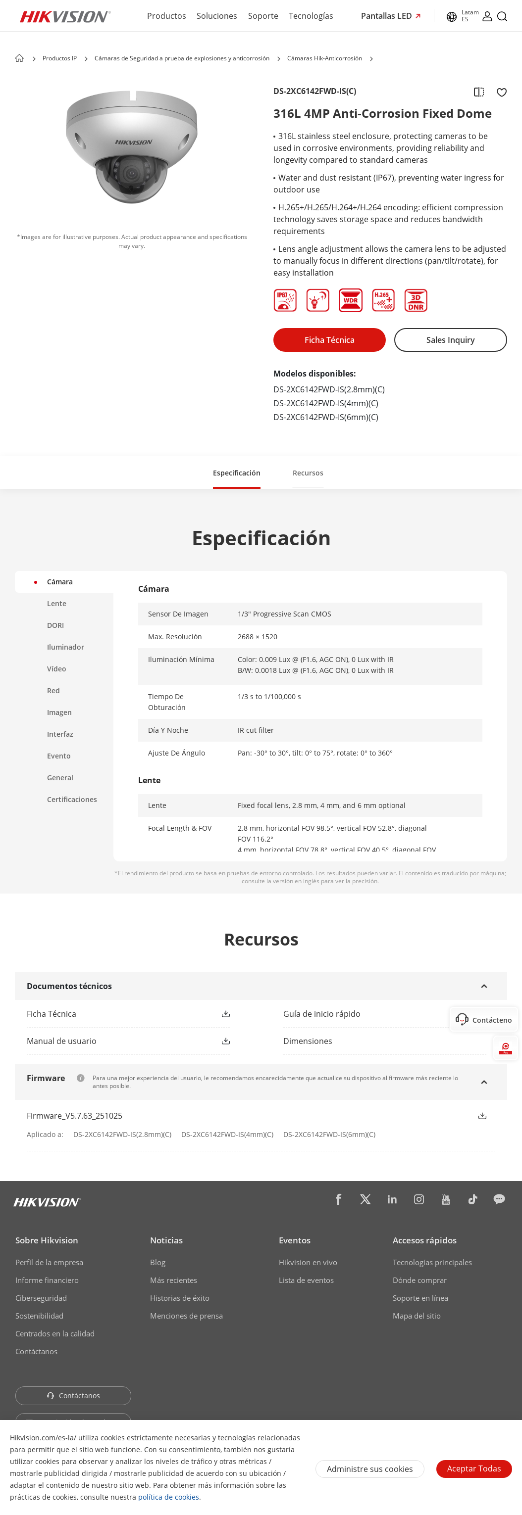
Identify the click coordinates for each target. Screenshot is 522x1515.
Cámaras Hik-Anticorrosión (324, 58)
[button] (86, 58)
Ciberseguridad (41, 1298)
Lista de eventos (306, 1280)
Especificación (237, 472)
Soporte (263, 15)
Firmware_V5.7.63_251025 (74, 1115)
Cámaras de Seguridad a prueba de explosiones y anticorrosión (182, 58)
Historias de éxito (179, 1298)
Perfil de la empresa (49, 1262)
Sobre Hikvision (46, 1240)
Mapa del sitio (417, 1316)
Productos (166, 15)
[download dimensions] (389, 1041)
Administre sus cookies (370, 1469)
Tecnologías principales (432, 1262)
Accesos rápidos (425, 1240)
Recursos (308, 472)
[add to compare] (479, 91)
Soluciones (217, 15)
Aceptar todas (474, 1468)
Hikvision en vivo (308, 1262)
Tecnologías (311, 15)
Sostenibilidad (39, 1316)
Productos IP (60, 58)
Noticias (166, 1240)
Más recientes (173, 1280)
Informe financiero (47, 1280)
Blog (157, 1262)
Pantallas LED (387, 15)
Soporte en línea (420, 1298)
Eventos (295, 1240)
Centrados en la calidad (55, 1333)
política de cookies (168, 1497)
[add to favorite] (498, 91)
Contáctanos (36, 1351)
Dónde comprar (420, 1280)
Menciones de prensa (186, 1316)
